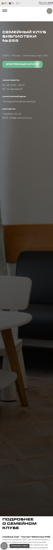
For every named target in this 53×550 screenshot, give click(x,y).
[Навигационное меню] (4, 11)
